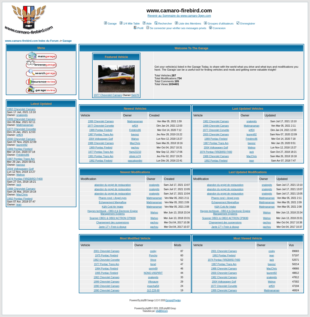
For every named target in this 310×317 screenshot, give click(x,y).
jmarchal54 (153, 286)
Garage (110, 23)
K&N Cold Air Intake (112, 206)
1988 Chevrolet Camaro (21, 188)
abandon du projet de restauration (112, 185)
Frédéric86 (22, 154)
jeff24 (19, 134)
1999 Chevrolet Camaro (21, 119)
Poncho (153, 255)
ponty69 (153, 268)
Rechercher (163, 23)
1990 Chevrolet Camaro (106, 286)
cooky (153, 251)
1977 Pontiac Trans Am (100, 152)
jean (19, 204)
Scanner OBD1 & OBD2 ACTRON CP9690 (113, 218)
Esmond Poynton (172, 300)
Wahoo (20, 174)
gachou (135, 147)
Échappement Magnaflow (112, 202)
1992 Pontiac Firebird (20, 198)
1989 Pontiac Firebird (20, 148)
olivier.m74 (135, 156)
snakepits (22, 115)
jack (18, 184)
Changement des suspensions (112, 222)
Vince (153, 260)
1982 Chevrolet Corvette (106, 260)
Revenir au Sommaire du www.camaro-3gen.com (179, 15)
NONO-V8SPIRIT (153, 273)
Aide (147, 23)
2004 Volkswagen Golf (20, 168)
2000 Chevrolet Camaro (21, 139)
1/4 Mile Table (130, 23)
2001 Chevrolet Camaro (106, 251)
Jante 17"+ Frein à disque (112, 227)
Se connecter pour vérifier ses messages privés (176, 28)
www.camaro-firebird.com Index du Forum (31, 40)
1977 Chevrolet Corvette (21, 129)
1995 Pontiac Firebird (106, 273)
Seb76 (135, 95)
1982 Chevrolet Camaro (21, 109)
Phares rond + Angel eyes (113, 198)
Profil (138, 28)
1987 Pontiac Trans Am (21, 158)
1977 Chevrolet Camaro (108, 95)
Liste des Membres (188, 23)
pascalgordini (135, 160)
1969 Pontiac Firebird (100, 147)
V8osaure (153, 281)
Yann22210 (135, 152)
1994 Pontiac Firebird (106, 268)
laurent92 (22, 144)
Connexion (217, 28)
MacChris (22, 194)
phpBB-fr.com (162, 311)
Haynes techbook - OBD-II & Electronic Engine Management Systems (113, 212)
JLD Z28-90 (153, 290)
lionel (153, 264)
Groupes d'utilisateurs (218, 23)
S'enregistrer (246, 23)
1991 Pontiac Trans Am (100, 156)
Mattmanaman (24, 124)
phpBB (148, 308)
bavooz (20, 164)
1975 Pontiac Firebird (106, 255)
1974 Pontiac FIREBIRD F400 (25, 178)
